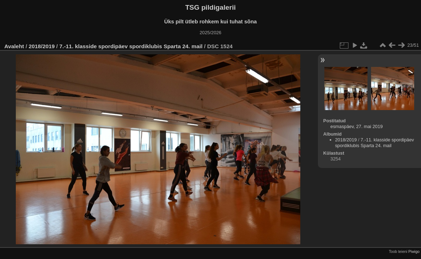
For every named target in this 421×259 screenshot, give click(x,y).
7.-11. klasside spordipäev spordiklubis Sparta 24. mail (131, 46)
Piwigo (414, 251)
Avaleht (14, 46)
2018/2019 (42, 46)
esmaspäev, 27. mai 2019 (356, 126)
